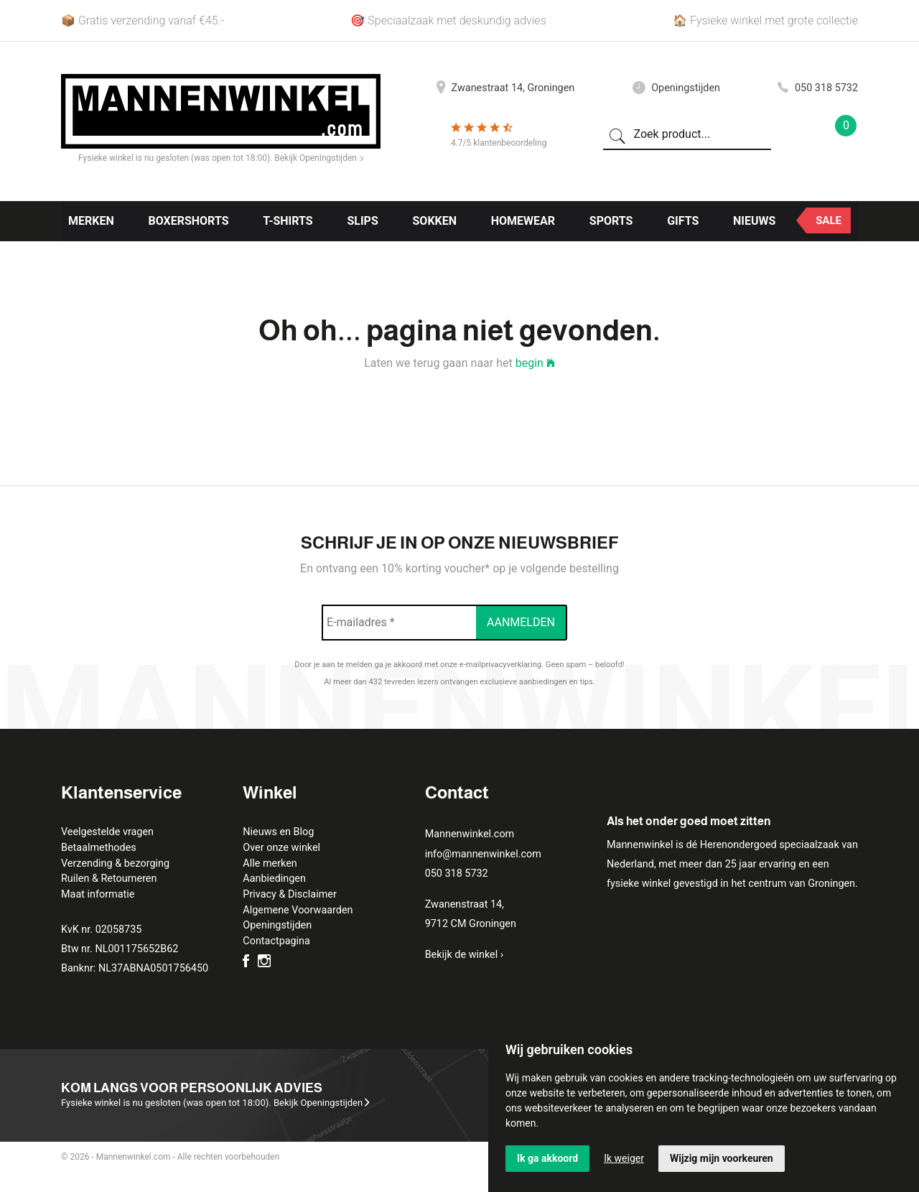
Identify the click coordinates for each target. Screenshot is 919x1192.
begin (535, 363)
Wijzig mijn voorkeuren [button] (721, 1158)
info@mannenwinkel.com (483, 854)
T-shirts (287, 221)
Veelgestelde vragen (107, 832)
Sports (611, 221)
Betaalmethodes (98, 848)
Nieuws (754, 221)
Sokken (435, 221)
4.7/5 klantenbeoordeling (498, 143)
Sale (828, 220)
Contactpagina (276, 941)
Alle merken (270, 863)
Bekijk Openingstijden (318, 158)
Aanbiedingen (274, 878)
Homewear (523, 221)
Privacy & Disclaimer (289, 894)
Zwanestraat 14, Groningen (505, 88)
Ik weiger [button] (624, 1158)
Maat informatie (97, 894)
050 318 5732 (818, 88)
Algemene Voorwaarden (298, 910)
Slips (362, 221)
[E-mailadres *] (399, 623)
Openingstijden (676, 88)
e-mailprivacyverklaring (500, 664)
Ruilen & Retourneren (109, 878)
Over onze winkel (281, 848)
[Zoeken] (617, 135)
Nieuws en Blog (278, 832)
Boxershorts (188, 221)
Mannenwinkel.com (470, 834)
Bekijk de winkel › (464, 955)
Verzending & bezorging (115, 863)
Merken (91, 221)
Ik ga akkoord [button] (547, 1158)
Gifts (683, 221)
